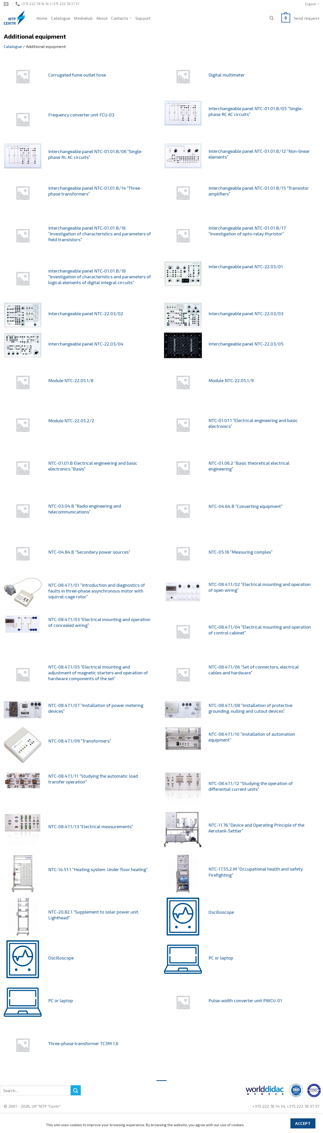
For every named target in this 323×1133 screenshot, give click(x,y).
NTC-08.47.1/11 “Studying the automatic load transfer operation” (93, 778)
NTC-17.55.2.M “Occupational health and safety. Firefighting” (255, 871)
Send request (306, 18)
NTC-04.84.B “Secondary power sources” (89, 552)
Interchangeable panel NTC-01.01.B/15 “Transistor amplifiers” (258, 190)
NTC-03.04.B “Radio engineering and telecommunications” (84, 508)
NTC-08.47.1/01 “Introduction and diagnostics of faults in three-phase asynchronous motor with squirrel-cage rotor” (96, 590)
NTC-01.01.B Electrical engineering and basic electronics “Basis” (92, 466)
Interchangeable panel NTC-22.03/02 (85, 313)
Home (42, 18)
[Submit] (76, 1090)
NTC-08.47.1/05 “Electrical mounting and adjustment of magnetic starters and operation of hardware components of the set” (98, 672)
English (312, 4)
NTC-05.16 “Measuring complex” (240, 552)
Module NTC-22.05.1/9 (231, 380)
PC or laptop (220, 957)
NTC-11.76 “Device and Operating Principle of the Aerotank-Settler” (256, 827)
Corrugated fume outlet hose (77, 75)
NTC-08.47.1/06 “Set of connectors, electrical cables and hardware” (253, 669)
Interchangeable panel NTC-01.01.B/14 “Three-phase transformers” (95, 190)
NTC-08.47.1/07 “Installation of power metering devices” (95, 708)
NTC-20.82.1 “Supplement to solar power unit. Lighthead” (93, 914)
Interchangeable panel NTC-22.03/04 (85, 344)
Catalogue (60, 18)
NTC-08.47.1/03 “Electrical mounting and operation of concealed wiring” (99, 622)
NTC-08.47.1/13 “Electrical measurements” (90, 826)
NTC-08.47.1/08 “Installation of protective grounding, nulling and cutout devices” (250, 708)
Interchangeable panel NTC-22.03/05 (245, 344)
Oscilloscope (221, 912)
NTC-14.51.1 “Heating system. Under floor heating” (98, 869)
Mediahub (83, 18)
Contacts (121, 18)
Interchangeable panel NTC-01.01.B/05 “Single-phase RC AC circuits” (255, 111)
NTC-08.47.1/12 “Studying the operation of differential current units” (250, 786)
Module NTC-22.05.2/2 (71, 420)
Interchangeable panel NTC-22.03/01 (245, 266)
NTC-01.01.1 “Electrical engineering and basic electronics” (253, 423)
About (102, 18)
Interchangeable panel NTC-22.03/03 (245, 313)
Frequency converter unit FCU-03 (81, 114)
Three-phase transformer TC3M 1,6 (83, 1043)
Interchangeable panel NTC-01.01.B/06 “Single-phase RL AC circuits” (95, 154)
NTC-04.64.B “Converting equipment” (245, 506)
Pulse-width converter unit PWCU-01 (245, 1000)
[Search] (272, 18)
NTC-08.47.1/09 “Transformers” (79, 741)
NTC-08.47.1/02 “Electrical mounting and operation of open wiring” (259, 587)
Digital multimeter (226, 75)
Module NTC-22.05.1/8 (70, 380)
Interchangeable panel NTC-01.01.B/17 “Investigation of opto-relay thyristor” (247, 230)
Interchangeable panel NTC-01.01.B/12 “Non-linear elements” (259, 154)
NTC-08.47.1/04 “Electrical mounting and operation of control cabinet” (259, 629)
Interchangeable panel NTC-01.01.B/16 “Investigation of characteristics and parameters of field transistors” (99, 233)
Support (143, 18)
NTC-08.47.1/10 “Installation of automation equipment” (251, 737)
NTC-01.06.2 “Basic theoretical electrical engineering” (248, 466)
